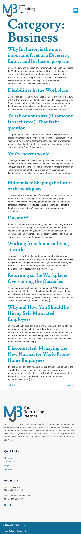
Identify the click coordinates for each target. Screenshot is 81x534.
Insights (7, 465)
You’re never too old (29, 154)
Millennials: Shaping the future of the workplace (40, 186)
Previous (13, 385)
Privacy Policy (8, 531)
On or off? (18, 218)
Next (69, 385)
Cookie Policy (22, 531)
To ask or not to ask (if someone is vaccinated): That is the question (40, 122)
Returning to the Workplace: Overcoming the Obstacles (37, 278)
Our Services (9, 461)
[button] (75, 10)
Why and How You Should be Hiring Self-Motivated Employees (38, 313)
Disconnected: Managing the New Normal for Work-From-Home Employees (39, 354)
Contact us (8, 469)
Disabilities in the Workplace (38, 90)
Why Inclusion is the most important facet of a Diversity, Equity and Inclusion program (39, 55)
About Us (8, 458)
